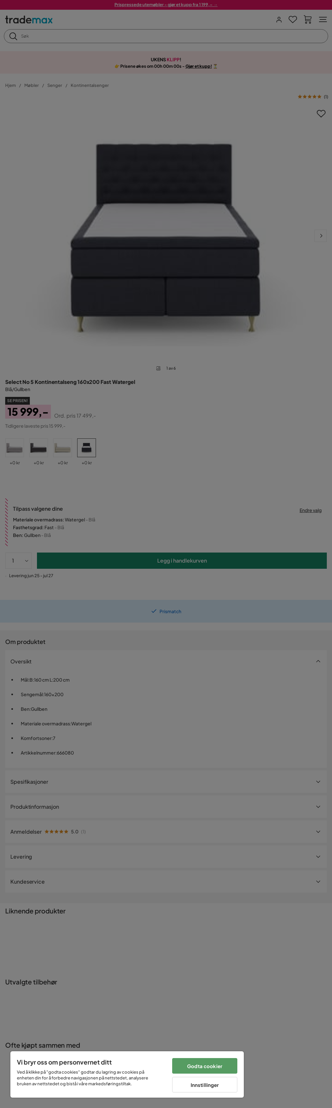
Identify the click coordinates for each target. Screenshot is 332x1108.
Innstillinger (205, 1085)
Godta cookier (204, 1066)
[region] (127, 1074)
